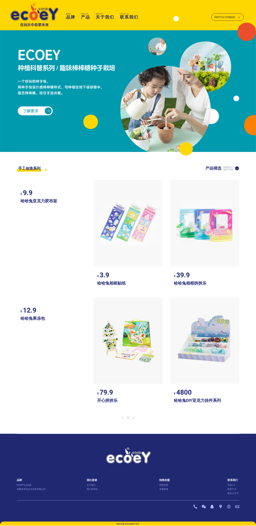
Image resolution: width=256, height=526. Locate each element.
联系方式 (231, 489)
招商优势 (163, 485)
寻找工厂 (231, 485)
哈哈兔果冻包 (32, 318)
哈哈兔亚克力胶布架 (38, 201)
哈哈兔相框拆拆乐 (190, 283)
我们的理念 (92, 489)
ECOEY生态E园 (24, 485)
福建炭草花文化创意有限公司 (31, 489)
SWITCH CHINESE (227, 17)
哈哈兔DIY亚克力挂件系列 (197, 400)
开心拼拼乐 (107, 400)
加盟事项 (163, 489)
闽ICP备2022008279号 (128, 524)
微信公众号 (233, 493)
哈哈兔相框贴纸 (111, 283)
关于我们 (91, 485)
